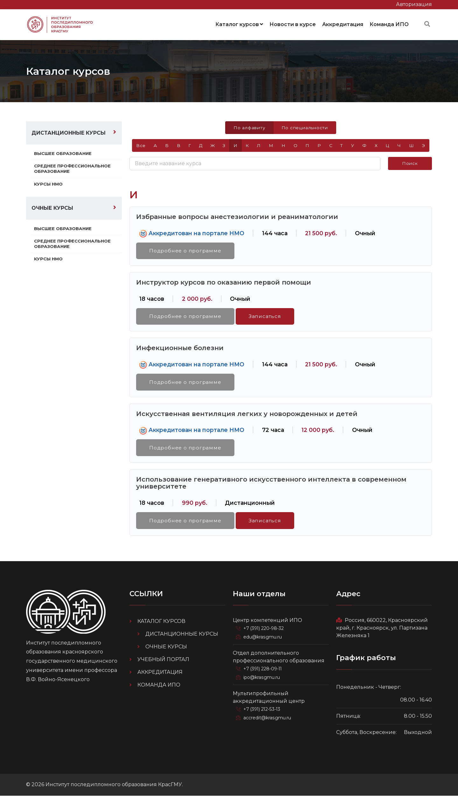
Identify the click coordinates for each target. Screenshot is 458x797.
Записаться (266, 316)
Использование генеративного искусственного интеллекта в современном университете (271, 483)
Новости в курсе (292, 24)
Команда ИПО (389, 24)
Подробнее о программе (185, 250)
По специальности (304, 127)
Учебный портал (163, 661)
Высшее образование (63, 152)
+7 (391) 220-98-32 (264, 629)
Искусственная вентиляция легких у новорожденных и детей (246, 414)
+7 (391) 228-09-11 (264, 670)
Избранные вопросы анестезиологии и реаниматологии (237, 216)
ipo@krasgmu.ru (262, 678)
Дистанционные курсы (68, 132)
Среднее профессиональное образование (73, 168)
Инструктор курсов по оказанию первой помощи (223, 282)
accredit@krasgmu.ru (267, 718)
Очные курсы (52, 208)
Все (138, 145)
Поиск (410, 163)
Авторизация (414, 4)
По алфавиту (249, 127)
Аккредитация (342, 24)
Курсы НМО (49, 183)
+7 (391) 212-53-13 (263, 710)
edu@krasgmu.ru (263, 638)
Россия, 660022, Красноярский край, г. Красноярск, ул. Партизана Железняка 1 (382, 629)
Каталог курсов (239, 24)
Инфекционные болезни (180, 348)
